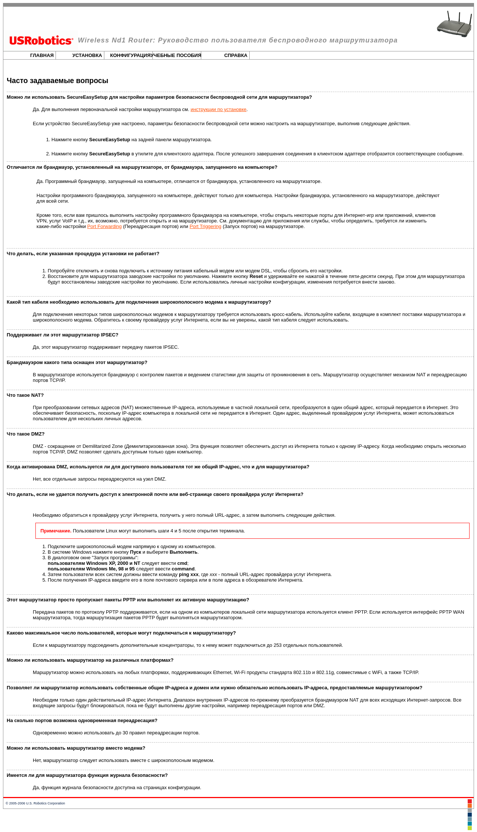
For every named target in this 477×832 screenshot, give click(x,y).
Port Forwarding (104, 226)
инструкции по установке (218, 109)
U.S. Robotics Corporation (45, 803)
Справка (235, 55)
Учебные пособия (176, 55)
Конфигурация (130, 55)
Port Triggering (205, 226)
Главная (42, 55)
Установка (87, 55)
